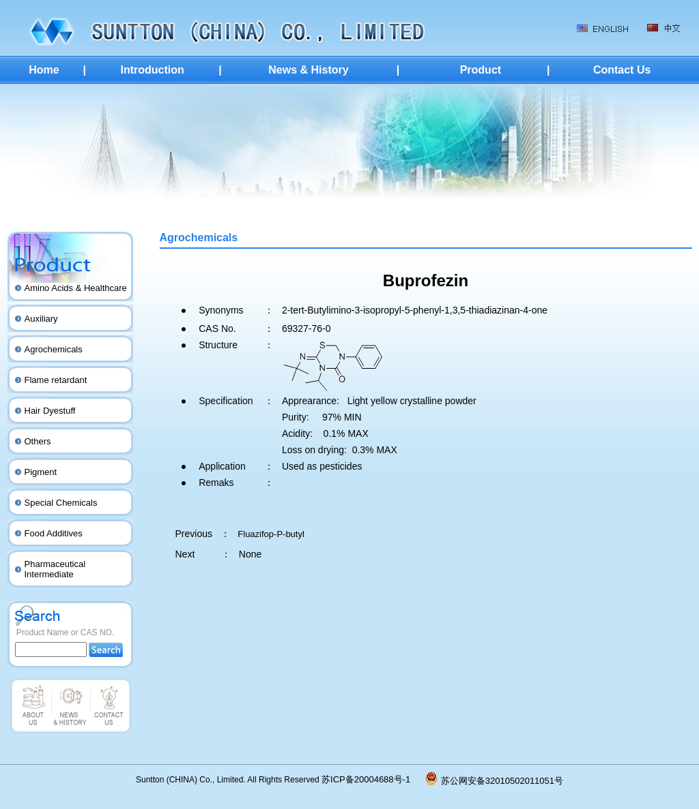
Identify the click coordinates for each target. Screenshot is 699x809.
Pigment (41, 472)
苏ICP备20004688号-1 (373, 779)
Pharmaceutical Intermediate (55, 569)
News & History (308, 70)
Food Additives (54, 533)
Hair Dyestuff (50, 411)
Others (38, 441)
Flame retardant (56, 380)
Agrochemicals (54, 349)
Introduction (152, 70)
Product (480, 70)
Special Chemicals (61, 503)
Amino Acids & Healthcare (76, 288)
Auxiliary (41, 319)
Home (44, 70)
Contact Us (622, 70)
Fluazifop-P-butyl (271, 534)
